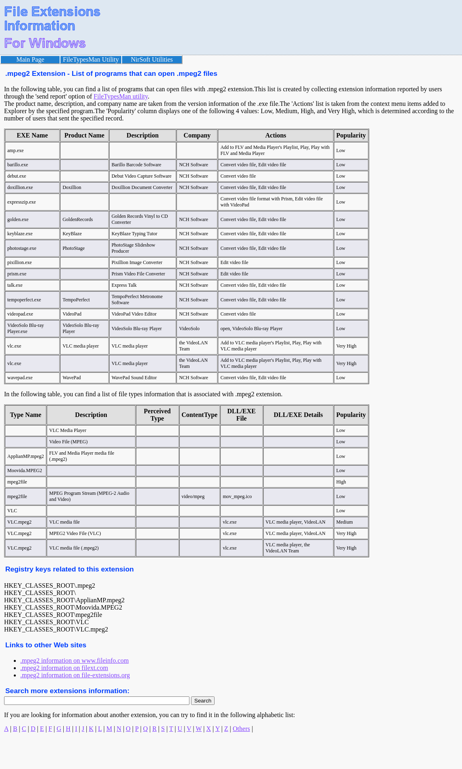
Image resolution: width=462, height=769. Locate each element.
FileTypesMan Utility (91, 59)
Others (241, 728)
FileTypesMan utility (121, 96)
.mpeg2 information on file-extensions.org (75, 675)
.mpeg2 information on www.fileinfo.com (74, 660)
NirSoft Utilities (152, 59)
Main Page (30, 59)
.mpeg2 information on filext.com (64, 667)
